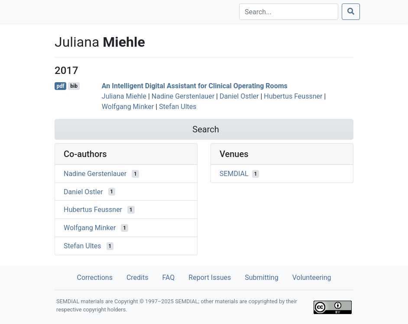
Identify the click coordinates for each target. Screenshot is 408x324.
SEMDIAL (234, 174)
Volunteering (311, 277)
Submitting (261, 277)
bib (74, 86)
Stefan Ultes (178, 107)
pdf (61, 86)
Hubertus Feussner (293, 96)
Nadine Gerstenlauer (183, 96)
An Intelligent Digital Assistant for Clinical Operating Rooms (195, 86)
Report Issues (209, 277)
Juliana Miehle (124, 96)
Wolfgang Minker (128, 107)
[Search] (288, 11)
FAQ (168, 277)
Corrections (94, 277)
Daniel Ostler (239, 96)
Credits (137, 277)
